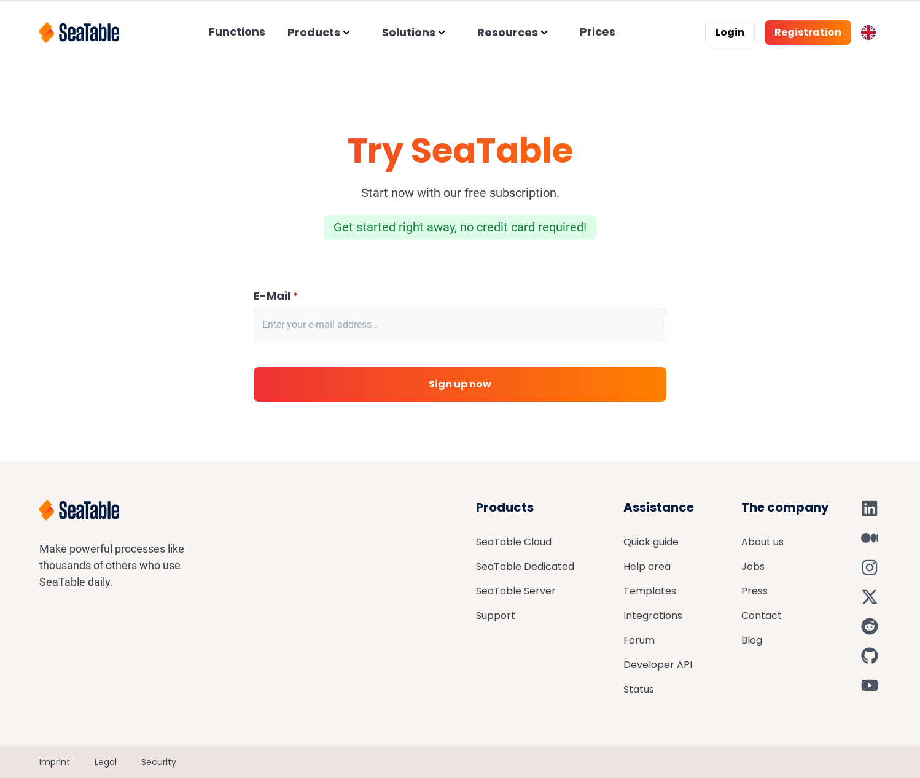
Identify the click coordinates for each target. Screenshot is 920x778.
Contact (761, 616)
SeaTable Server (516, 591)
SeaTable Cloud (514, 542)
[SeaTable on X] (870, 597)
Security (158, 762)
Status (638, 689)
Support (495, 616)
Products (313, 32)
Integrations (652, 616)
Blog (751, 640)
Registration (807, 32)
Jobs (753, 566)
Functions (237, 31)
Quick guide (651, 542)
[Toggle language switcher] (868, 32)
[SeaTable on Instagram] (870, 567)
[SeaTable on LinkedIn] (870, 508)
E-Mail (276, 296)
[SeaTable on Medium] (870, 538)
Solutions (408, 32)
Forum (639, 640)
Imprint (54, 762)
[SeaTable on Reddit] (870, 626)
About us (762, 542)
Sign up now (460, 384)
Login (729, 32)
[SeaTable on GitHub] (870, 656)
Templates (649, 591)
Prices (597, 31)
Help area (647, 566)
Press (754, 591)
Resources (507, 32)
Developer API (657, 665)
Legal (106, 762)
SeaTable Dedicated (525, 566)
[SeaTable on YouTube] (870, 685)
